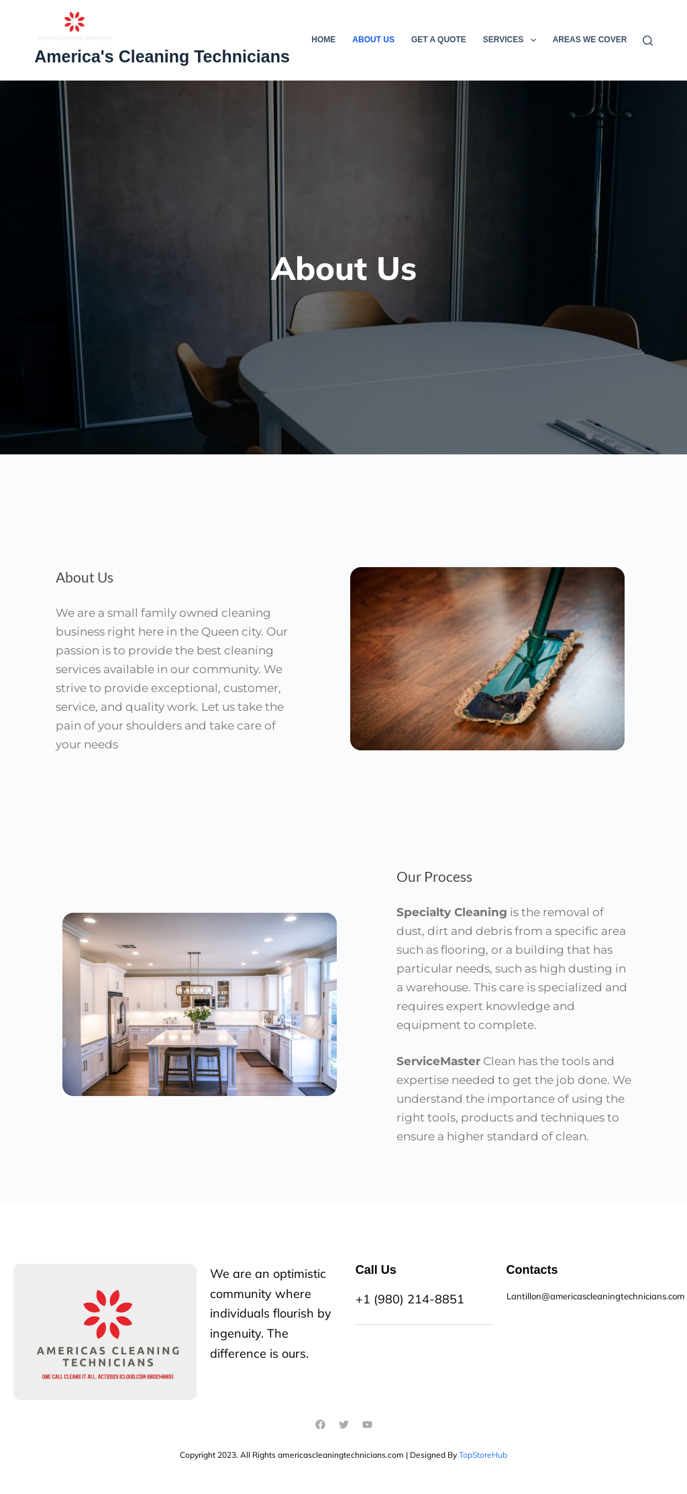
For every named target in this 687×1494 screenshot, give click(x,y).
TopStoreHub (483, 1455)
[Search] (648, 41)
